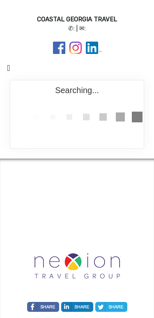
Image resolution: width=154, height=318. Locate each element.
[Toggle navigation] (8, 70)
